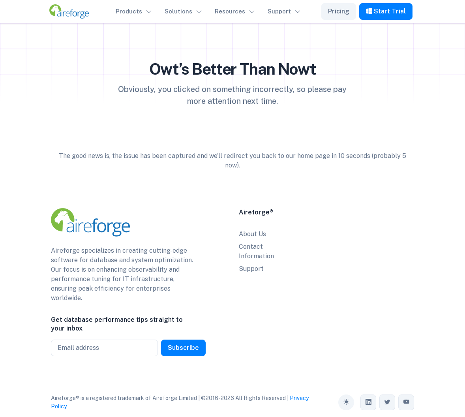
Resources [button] (230, 11)
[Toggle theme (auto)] (346, 402)
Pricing (338, 11)
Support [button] (279, 11)
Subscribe (183, 347)
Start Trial (386, 11)
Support (251, 268)
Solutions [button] (178, 11)
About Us (252, 234)
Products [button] (129, 11)
